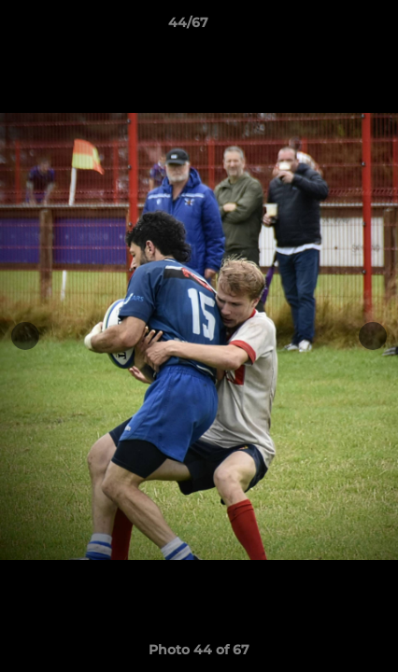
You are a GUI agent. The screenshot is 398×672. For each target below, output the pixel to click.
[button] (331, 27)
